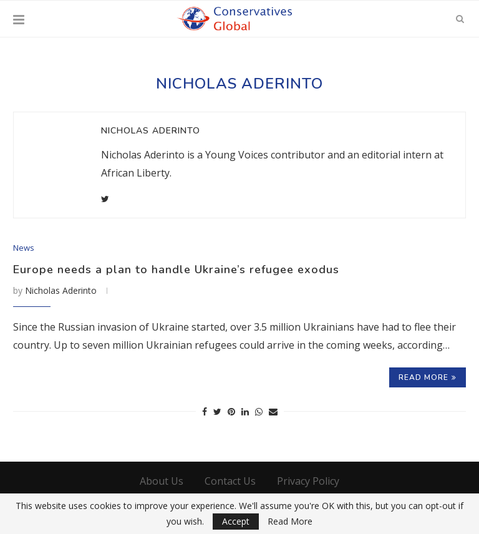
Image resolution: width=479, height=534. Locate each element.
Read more (428, 377)
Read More (290, 521)
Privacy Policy (308, 481)
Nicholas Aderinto (150, 131)
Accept (235, 521)
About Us (161, 481)
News (23, 248)
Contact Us (230, 481)
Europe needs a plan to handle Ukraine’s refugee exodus (176, 269)
